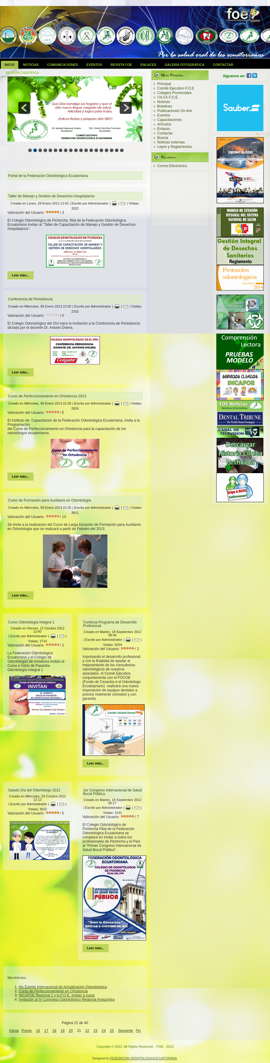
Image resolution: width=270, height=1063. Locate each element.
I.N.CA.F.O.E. (168, 97)
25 (112, 1031)
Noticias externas (171, 142)
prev (24, 108)
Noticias (31, 64)
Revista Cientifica (22, 73)
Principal (164, 84)
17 (46, 1031)
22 (87, 1031)
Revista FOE (121, 64)
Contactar (223, 64)
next (125, 108)
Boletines (164, 106)
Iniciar (14, 1031)
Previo (27, 1031)
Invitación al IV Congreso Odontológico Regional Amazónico (67, 999)
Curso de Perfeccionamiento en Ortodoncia (53, 991)
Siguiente (125, 1031)
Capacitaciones (169, 120)
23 (95, 1031)
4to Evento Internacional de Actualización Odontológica (63, 987)
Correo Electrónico (172, 166)
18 (54, 1031)
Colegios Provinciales (174, 93)
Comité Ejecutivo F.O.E (175, 88)
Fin (138, 1031)
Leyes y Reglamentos (174, 147)
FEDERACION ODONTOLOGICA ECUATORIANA (143, 1058)
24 (104, 1031)
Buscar (162, 138)
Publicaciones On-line (174, 111)
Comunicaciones (62, 64)
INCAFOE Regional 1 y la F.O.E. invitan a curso (56, 995)
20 (71, 1031)
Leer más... (20, 275)
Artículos (164, 124)
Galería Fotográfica (185, 64)
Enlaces (148, 64)
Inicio (9, 64)
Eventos (94, 64)
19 (62, 1031)
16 (38, 1031)
